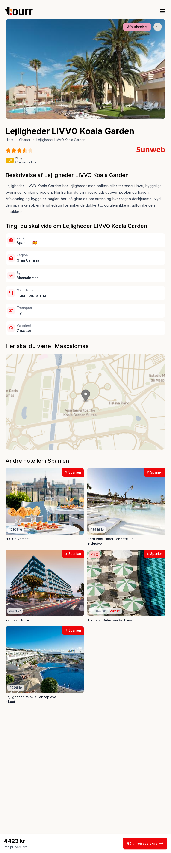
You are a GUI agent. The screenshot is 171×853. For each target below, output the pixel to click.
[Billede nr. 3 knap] (86, 116)
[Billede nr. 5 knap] (94, 116)
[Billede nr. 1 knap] (77, 115)
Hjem (9, 140)
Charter (24, 140)
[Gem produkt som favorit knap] (157, 27)
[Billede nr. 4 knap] (90, 116)
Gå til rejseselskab (145, 843)
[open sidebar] (162, 11)
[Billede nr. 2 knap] (81, 116)
